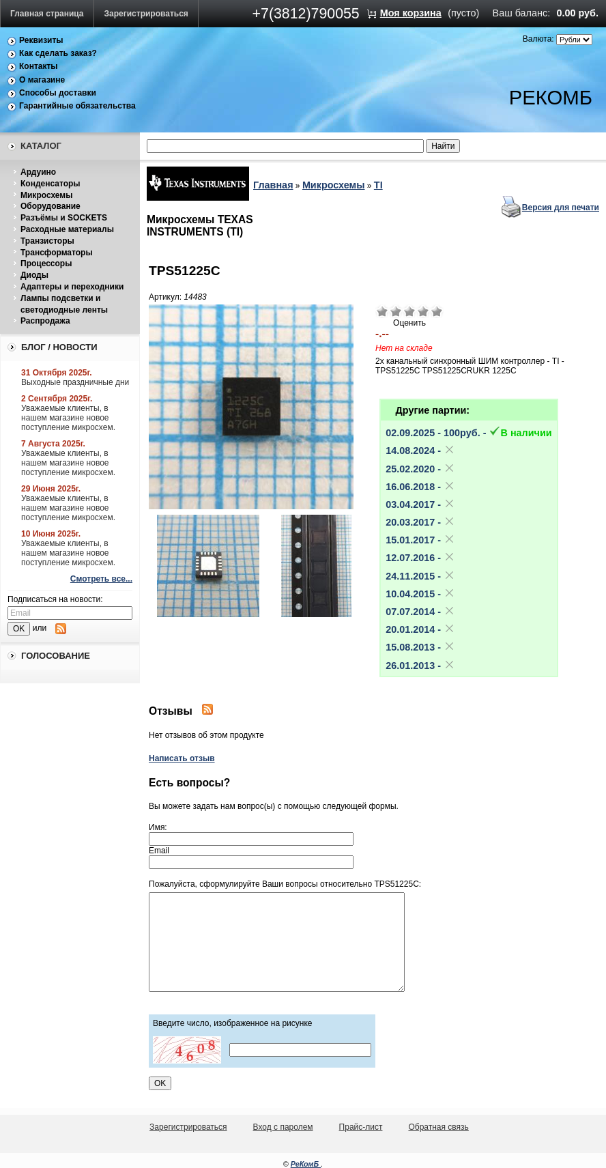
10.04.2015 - (420, 593)
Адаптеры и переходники (72, 286)
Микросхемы (46, 195)
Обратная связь (438, 1127)
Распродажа (45, 321)
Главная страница (47, 13)
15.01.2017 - (420, 540)
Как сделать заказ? (58, 53)
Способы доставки (57, 93)
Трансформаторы (56, 252)
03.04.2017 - (420, 504)
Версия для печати (560, 207)
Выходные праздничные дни (75, 382)
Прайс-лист (361, 1127)
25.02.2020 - (420, 469)
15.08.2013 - (420, 647)
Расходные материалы (67, 229)
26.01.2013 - (420, 665)
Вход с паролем (283, 1127)
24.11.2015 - (420, 576)
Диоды (34, 275)
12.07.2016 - (420, 557)
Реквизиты (41, 40)
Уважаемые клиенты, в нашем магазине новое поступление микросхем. (68, 417)
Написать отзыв (182, 758)
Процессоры (46, 263)
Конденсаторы (50, 183)
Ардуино (38, 172)
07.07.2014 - (420, 611)
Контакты (38, 66)
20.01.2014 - (420, 629)
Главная (273, 185)
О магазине (42, 80)
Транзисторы (47, 241)
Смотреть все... (101, 579)
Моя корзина (411, 13)
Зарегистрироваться (146, 13)
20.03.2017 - (420, 522)
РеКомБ (306, 1164)
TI (378, 185)
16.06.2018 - (420, 486)
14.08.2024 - (420, 450)
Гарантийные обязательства (77, 106)
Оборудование (50, 206)
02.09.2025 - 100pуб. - (468, 432)
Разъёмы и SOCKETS (63, 218)
